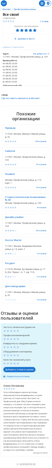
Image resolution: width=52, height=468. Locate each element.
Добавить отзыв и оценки (19, 369)
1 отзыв (44, 21)
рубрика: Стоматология (13, 47)
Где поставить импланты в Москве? (20, 98)
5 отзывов (41, 254)
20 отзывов (41, 231)
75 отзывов (41, 164)
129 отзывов (40, 141)
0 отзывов (41, 300)
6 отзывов (41, 207)
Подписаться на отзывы (18, 376)
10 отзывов (41, 187)
